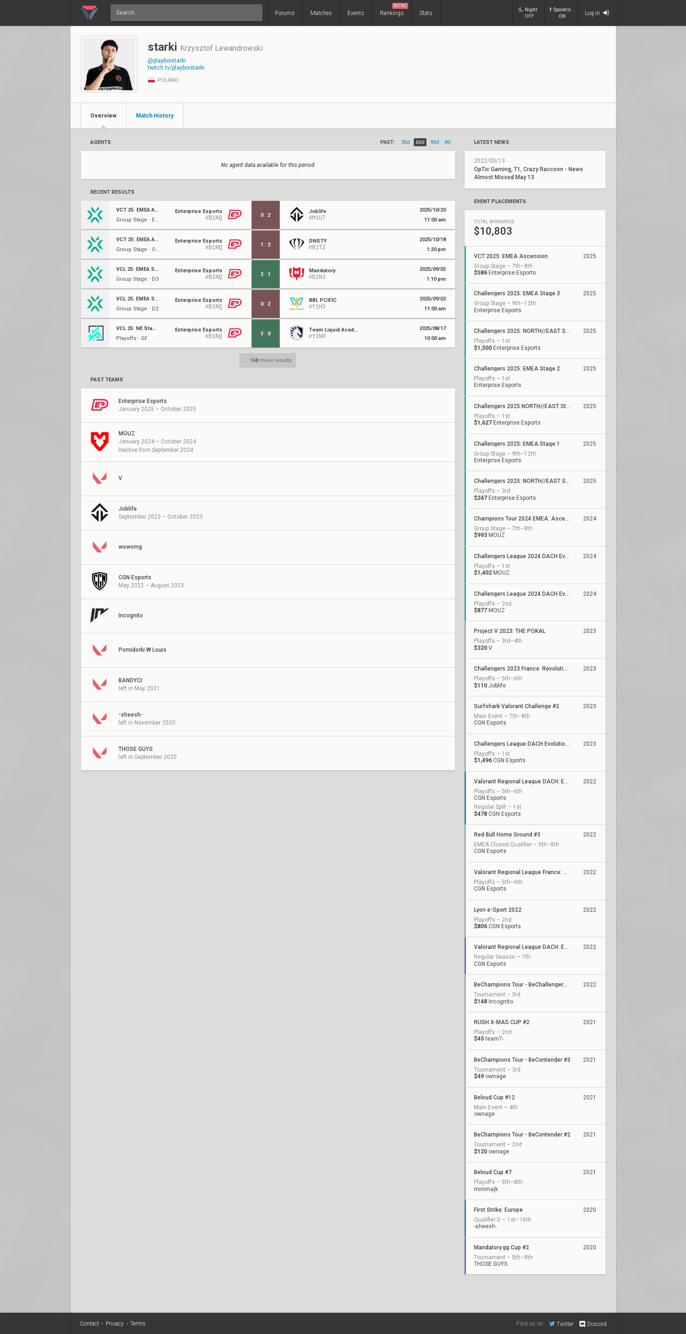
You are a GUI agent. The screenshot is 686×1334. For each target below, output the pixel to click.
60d (420, 142)
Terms (138, 1323)
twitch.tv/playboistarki (176, 68)
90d (434, 142)
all (448, 142)
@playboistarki (167, 60)
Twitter (561, 1323)
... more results (268, 360)
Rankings (394, 9)
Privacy (115, 1323)
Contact (89, 1323)
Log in (597, 12)
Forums (285, 13)
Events (355, 13)
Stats (426, 13)
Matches (321, 13)
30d (405, 142)
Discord (592, 1324)
